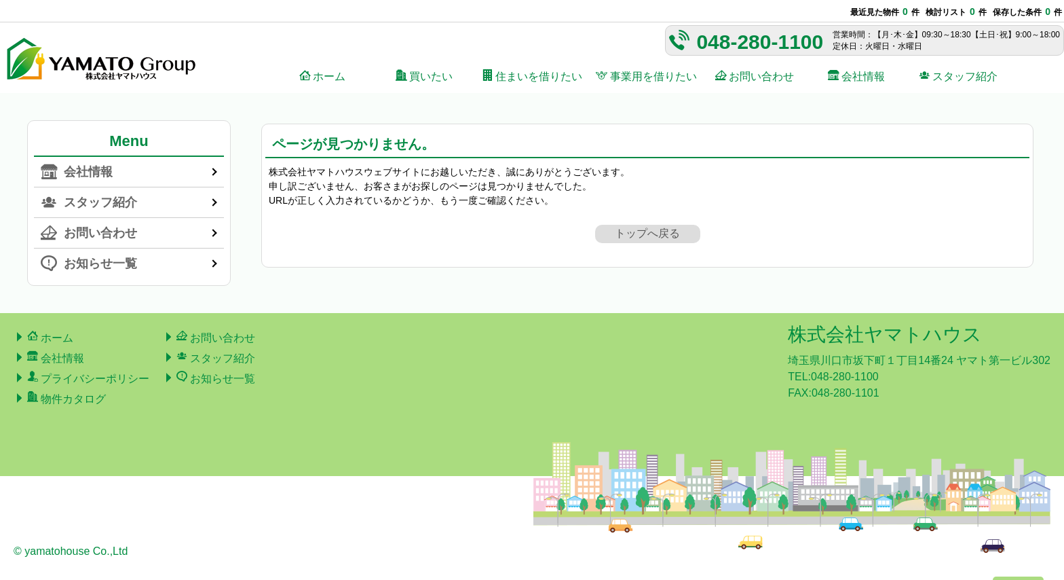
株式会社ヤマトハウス (885, 334)
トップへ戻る (647, 233)
